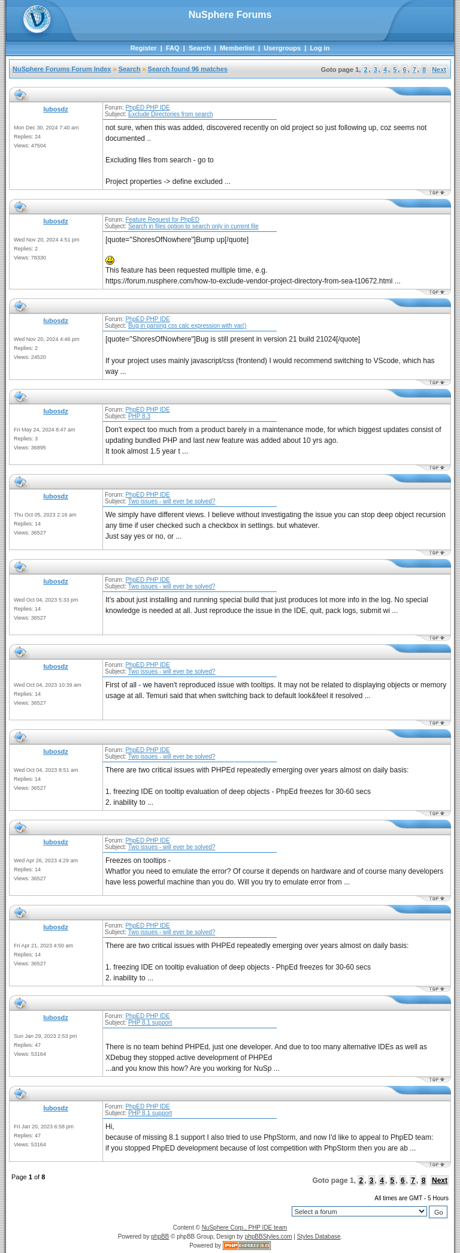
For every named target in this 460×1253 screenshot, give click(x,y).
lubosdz (55, 109)
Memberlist (237, 48)
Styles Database (319, 1236)
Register (144, 48)
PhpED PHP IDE (147, 107)
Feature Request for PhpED (162, 219)
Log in (319, 48)
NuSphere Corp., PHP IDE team (245, 1227)
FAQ (173, 48)
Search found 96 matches (188, 69)
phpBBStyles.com (268, 1236)
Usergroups (282, 48)
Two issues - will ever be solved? (172, 501)
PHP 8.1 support (150, 1022)
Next (439, 69)
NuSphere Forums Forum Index (62, 69)
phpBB (160, 1236)
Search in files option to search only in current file (193, 226)
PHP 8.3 (139, 416)
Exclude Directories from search (170, 114)
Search (200, 48)
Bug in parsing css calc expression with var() (187, 325)
